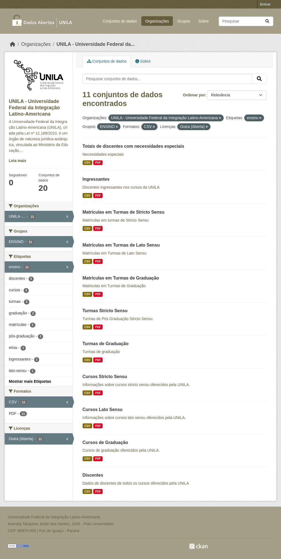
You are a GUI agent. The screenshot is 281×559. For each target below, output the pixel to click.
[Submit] (267, 21)
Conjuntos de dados (120, 21)
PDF (98, 162)
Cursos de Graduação (105, 442)
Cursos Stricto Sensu (105, 376)
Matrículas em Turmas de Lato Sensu (121, 245)
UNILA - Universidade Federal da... (96, 44)
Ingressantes (96, 179)
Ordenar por (194, 95)
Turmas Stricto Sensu (105, 310)
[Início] (12, 44)
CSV (87, 162)
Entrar (265, 4)
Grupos (184, 21)
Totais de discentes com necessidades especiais (133, 146)
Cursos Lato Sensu (103, 409)
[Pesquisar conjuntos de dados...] (246, 21)
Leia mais (17, 160)
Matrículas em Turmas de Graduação (121, 278)
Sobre (203, 21)
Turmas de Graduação (106, 343)
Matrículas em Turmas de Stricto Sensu (123, 212)
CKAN (198, 546)
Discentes (93, 475)
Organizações (157, 21)
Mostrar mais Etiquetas (30, 381)
